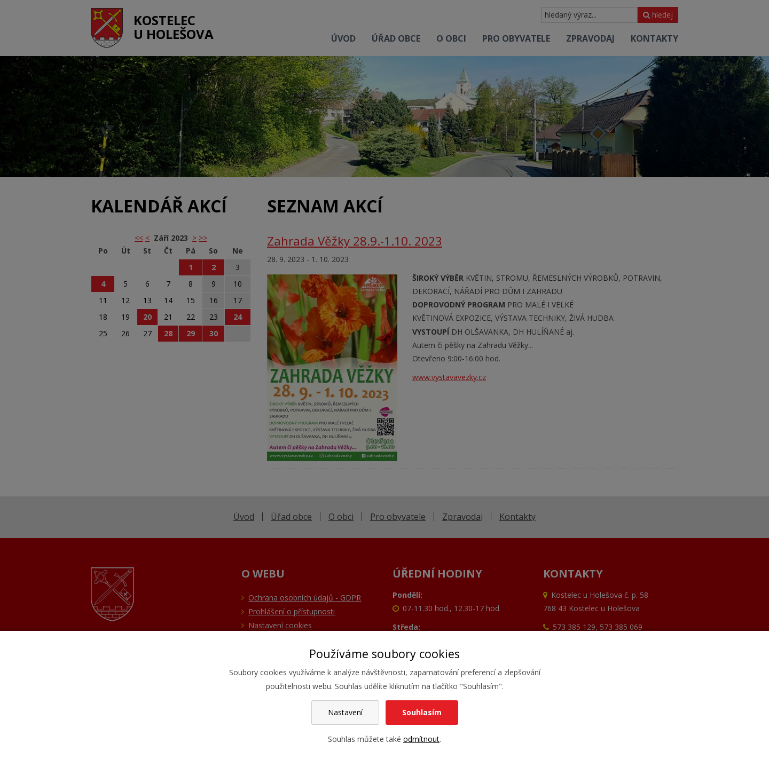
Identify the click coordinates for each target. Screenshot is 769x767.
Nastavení (345, 712)
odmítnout (421, 739)
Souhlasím (422, 712)
